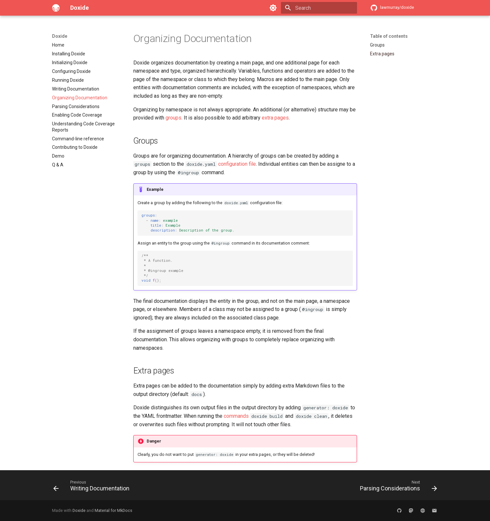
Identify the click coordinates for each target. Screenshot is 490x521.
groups (173, 118)
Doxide (59, 36)
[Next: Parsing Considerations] (396, 487)
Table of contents (389, 36)
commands (236, 416)
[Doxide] (55, 7)
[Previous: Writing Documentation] (93, 487)
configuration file (237, 164)
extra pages (275, 118)
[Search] (319, 8)
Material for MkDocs (113, 510)
